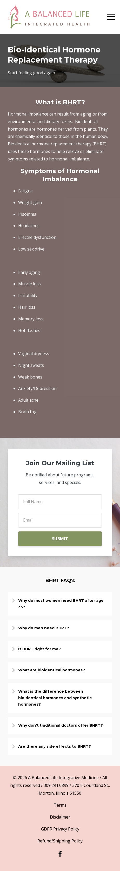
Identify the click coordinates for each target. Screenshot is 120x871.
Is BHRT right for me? (39, 649)
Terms (60, 805)
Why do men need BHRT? (43, 628)
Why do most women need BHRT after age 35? (61, 603)
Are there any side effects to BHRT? (54, 746)
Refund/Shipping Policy (60, 841)
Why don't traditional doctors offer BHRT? (60, 725)
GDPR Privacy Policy (60, 829)
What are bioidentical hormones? (51, 670)
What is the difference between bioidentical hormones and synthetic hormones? (55, 698)
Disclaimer (60, 817)
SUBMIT (60, 539)
